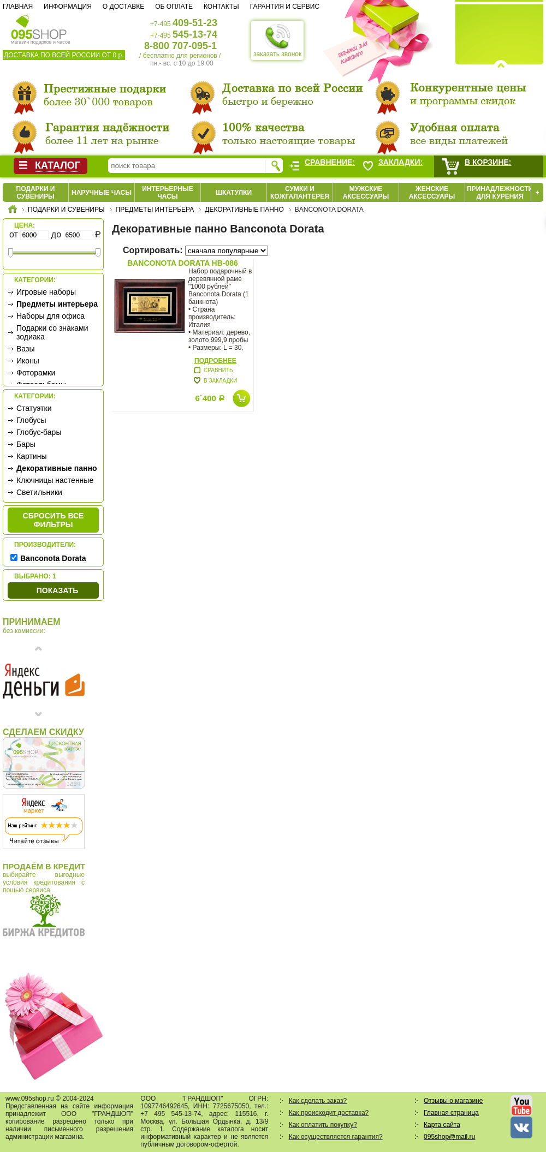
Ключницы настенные (54, 480)
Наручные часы (102, 192)
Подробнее (215, 361)
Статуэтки (33, 408)
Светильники (39, 492)
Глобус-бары (38, 432)
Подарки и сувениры (35, 192)
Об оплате (174, 6)
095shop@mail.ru (449, 1137)
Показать (57, 590)
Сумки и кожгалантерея (299, 192)
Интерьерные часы (167, 192)
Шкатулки (234, 192)
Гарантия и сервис (284, 6)
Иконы (27, 360)
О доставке (123, 6)
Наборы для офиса (50, 316)
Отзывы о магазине (453, 1101)
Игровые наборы (46, 292)
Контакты (221, 6)
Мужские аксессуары (366, 192)
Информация (68, 6)
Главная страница (451, 1113)
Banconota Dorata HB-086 (182, 263)
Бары (25, 444)
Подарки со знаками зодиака (52, 332)
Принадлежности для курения (500, 192)
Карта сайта (442, 1125)
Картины (31, 456)
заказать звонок (277, 40)
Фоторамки (35, 372)
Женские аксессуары (432, 192)
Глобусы (31, 420)
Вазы (25, 348)
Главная (18, 6)
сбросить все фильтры (53, 520)
